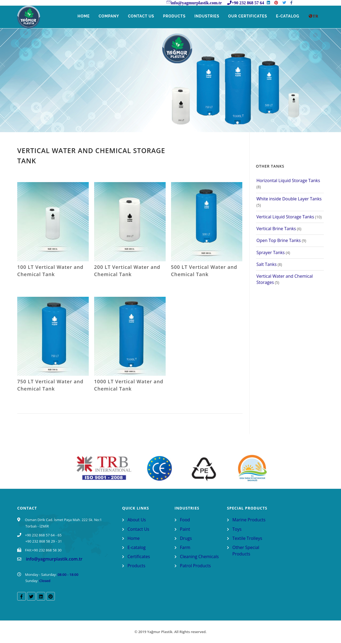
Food (185, 520)
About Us (136, 520)
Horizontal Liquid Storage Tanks (288, 180)
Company (107, 16)
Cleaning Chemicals (199, 556)
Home (81, 16)
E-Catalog (287, 16)
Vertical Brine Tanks (276, 229)
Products (173, 16)
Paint (185, 529)
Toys (236, 529)
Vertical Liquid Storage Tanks (285, 217)
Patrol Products (195, 566)
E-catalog (136, 547)
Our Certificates (247, 16)
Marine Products (248, 520)
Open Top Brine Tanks (279, 240)
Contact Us (139, 16)
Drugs (186, 538)
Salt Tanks (267, 264)
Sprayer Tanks (271, 252)
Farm (185, 547)
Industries (205, 16)
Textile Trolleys (247, 538)
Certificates (138, 556)
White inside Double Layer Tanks (289, 199)
